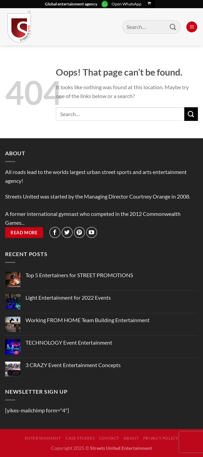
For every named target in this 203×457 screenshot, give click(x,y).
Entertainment (43, 438)
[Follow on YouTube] (91, 232)
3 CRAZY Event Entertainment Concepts (73, 365)
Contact (109, 438)
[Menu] (191, 27)
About (131, 438)
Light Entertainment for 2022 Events (68, 297)
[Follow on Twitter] (67, 232)
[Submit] (173, 26)
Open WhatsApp (126, 3)
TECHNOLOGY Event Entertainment (69, 342)
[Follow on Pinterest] (79, 232)
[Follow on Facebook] (55, 232)
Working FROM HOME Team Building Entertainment (88, 320)
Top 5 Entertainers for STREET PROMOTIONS (79, 275)
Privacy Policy (161, 438)
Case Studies (80, 438)
